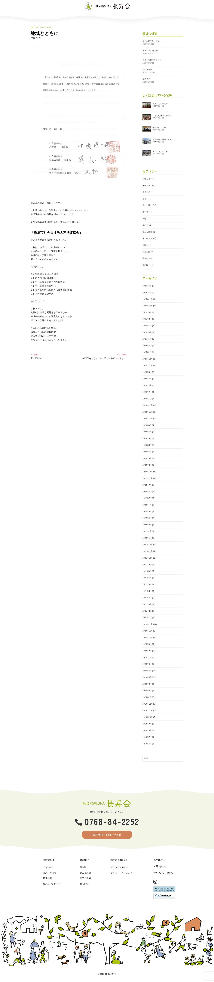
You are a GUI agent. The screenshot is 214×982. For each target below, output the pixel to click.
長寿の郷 (146, 252)
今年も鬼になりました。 (153, 60)
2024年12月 (147, 359)
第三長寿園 (147, 232)
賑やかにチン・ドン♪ (151, 41)
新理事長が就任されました (164, 139)
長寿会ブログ (132, 15)
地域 (32, 27)
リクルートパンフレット (122, 873)
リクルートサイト (119, 868)
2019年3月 (147, 744)
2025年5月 (147, 339)
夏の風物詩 (36, 358)
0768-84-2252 (107, 821)
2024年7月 (147, 379)
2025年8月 (147, 319)
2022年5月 (147, 511)
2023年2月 (147, 465)
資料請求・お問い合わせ (107, 835)
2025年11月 (147, 299)
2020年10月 (147, 637)
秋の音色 (146, 79)
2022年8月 (147, 491)
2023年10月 (147, 418)
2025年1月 (147, 352)
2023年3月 (147, 458)
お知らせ (146, 179)
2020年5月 (147, 671)
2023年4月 (147, 452)
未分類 (145, 212)
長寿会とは (56, 15)
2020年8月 (147, 651)
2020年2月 (147, 691)
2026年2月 (147, 292)
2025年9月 (147, 312)
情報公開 (47, 879)
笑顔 (144, 225)
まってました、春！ (151, 50)
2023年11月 (147, 412)
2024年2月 (147, 392)
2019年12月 (147, 704)
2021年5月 (147, 591)
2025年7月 (147, 326)
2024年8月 (147, 372)
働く (144, 192)
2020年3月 (147, 684)
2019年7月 (147, 737)
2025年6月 (147, 332)
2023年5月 (147, 445)
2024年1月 (147, 398)
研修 (144, 219)
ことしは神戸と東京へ (162, 115)
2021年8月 (147, 571)
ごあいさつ (48, 868)
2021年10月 (147, 558)
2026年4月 (147, 286)
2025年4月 (147, 345)
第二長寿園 (147, 238)
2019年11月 (147, 710)
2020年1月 (147, 697)
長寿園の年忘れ (159, 127)
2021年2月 (147, 611)
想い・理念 (40, 27)
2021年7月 (147, 578)
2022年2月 (147, 531)
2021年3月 (147, 604)
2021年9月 (147, 564)
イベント (146, 185)
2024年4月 (147, 385)
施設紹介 (81, 15)
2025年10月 (147, 306)
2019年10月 (147, 717)
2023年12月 (147, 405)
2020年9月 (147, 644)
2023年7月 (147, 432)
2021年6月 (147, 584)
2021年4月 (147, 598)
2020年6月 (147, 664)
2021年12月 (147, 545)
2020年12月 (147, 624)
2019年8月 (147, 730)
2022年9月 (147, 485)
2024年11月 (147, 365)
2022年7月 (147, 498)
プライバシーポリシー (164, 873)
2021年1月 (147, 617)
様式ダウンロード (52, 884)
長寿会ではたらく (106, 15)
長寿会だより (49, 873)
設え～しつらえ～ (160, 103)
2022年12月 (147, 472)
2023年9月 (147, 425)
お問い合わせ (157, 15)
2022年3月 (147, 525)
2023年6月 (147, 438)
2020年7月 (147, 657)
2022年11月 (147, 478)
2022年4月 (147, 518)
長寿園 (145, 265)
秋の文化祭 (147, 69)
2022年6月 (147, 505)
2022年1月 (147, 538)
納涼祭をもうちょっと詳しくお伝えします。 (104, 358)
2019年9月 (147, 724)
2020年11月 (147, 631)
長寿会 (49, 27)
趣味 (144, 245)
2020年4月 (147, 677)
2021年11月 (147, 551)
